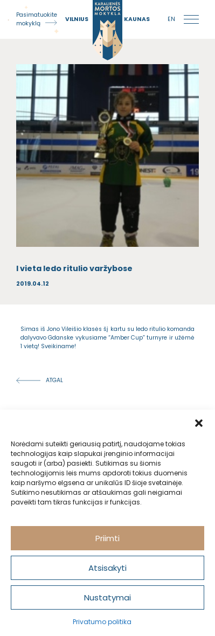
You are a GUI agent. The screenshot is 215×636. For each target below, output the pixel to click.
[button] (198, 423)
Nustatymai (107, 597)
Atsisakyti (107, 567)
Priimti (107, 538)
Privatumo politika (102, 621)
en (171, 19)
